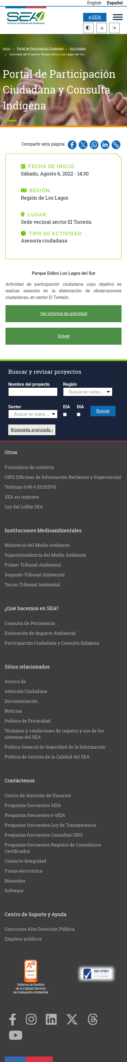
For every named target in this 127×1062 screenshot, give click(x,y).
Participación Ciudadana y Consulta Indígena (52, 643)
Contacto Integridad (25, 861)
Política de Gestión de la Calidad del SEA (47, 757)
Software (14, 890)
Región (70, 384)
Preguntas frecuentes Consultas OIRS (44, 835)
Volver (64, 336)
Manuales (15, 880)
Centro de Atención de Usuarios (38, 795)
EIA (66, 406)
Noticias (13, 711)
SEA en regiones (22, 497)
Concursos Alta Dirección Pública (40, 929)
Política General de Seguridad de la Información (55, 747)
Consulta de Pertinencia (30, 623)
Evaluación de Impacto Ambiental (40, 633)
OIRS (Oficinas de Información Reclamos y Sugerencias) (63, 477)
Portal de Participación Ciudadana (40, 48)
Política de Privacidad (28, 721)
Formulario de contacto (29, 467)
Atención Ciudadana (26, 691)
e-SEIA (95, 17)
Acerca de (15, 681)
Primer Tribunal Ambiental (33, 565)
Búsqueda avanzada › (32, 429)
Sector (14, 406)
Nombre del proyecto (29, 384)
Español (115, 2)
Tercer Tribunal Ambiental (32, 584)
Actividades (78, 48)
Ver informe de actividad (63, 313)
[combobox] (87, 391)
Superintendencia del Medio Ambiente (45, 555)
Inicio (6, 48)
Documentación (21, 701)
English (94, 2)
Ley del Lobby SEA (24, 506)
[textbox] (85, 392)
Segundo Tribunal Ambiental (35, 574)
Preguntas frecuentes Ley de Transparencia (50, 825)
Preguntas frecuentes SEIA (33, 805)
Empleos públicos (23, 939)
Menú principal (118, 17)
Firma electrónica (23, 871)
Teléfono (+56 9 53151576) (30, 487)
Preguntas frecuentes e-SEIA (35, 815)
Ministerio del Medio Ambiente (37, 545)
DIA (80, 406)
